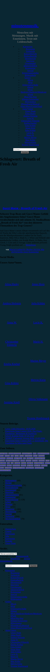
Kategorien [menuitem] (10, 570)
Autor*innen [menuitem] (10, 630)
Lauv (12, 463)
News (7, 507)
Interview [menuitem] (15, 585)
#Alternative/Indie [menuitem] (18, 609)
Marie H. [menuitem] (14, 657)
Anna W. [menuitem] (14, 640)
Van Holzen (8, 468)
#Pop (30, 82)
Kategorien (27, 46)
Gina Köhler (30, 125)
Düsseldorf (9, 458)
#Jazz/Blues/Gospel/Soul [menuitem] (21, 628)
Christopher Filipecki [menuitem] (20, 642)
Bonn (12, 456)
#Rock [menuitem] (13, 604)
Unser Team (30, 111)
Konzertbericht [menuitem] (17, 578)
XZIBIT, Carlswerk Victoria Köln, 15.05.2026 (25, 438)
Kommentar (30, 68)
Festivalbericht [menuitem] (17, 580)
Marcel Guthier (16, 249)
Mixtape (8, 504)
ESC (24, 458)
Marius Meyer (30, 137)
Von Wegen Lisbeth (19, 468)
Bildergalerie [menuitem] (16, 599)
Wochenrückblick (12, 519)
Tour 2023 (37, 465)
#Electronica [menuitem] (16, 623)
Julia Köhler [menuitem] (16, 652)
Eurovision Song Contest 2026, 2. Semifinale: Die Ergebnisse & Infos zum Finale (26, 442)
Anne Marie (4, 453)
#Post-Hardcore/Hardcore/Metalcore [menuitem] (26, 613)
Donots (35, 456)
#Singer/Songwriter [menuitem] (19, 621)
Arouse (27, 559)
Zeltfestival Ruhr (5, 470)
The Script (30, 465)
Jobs (7, 536)
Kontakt (8, 541)
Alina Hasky (30, 113)
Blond (2, 456)
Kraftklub (3, 463)
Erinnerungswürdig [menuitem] (19, 597)
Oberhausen (16, 465)
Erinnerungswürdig (30, 73)
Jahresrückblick (30, 66)
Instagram (41, 461)
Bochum (7, 456)
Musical (47, 463)
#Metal (30, 87)
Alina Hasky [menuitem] (16, 635)
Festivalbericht (30, 56)
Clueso (21, 456)
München (3, 465)
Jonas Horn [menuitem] (15, 649)
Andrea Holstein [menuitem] (18, 637)
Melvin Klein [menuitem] (16, 664)
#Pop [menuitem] (13, 606)
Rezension (30, 49)
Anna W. (30, 118)
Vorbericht (30, 51)
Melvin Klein (30, 142)
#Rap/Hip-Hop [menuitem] (17, 618)
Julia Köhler (30, 130)
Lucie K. (30, 133)
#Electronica (30, 102)
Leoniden (17, 463)
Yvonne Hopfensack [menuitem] (19, 666)
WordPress (15, 559)
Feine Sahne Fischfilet (12, 461)
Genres (28, 78)
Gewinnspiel (30, 63)
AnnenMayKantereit (14, 453)
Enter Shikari (18, 458)
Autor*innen (27, 109)
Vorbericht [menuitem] (15, 575)
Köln (8, 463)
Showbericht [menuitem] (16, 582)
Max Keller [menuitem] (15, 661)
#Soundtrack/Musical (30, 104)
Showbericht (30, 58)
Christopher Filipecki (30, 121)
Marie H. (30, 135)
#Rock (30, 80)
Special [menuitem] (14, 594)
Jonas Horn (30, 128)
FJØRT (22, 461)
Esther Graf (30, 458)
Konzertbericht (30, 54)
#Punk (30, 94)
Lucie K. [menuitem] (14, 654)
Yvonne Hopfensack (30, 145)
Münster (9, 465)
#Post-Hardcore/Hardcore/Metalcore (33, 91)
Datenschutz (10, 529)
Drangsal (3, 458)
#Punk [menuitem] (13, 616)
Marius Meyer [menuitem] (17, 659)
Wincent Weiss (39, 468)
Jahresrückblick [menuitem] (17, 589)
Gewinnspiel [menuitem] (16, 587)
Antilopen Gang (27, 453)
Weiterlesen (31, 245)
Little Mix (30, 463)
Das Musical (28, 456)
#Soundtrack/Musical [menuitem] (20, 625)
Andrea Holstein (30, 116)
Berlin (35, 453)
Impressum (10, 534)
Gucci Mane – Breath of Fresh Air (25, 208)
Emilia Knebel (30, 123)
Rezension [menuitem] (15, 573)
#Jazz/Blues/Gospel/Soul (31, 106)
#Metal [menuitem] (14, 611)
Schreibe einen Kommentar (27, 252)
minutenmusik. (25, 25)
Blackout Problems (43, 453)
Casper (16, 456)
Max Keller (30, 140)
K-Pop (47, 461)
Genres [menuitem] (8, 601)
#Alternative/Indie (30, 85)
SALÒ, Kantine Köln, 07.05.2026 (19, 436)
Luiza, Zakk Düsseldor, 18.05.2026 (20, 429)
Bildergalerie (30, 75)
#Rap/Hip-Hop (30, 97)
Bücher (8, 483)
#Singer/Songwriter (30, 99)
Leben (8, 502)
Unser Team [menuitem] (16, 633)
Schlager (23, 465)
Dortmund (41, 456)
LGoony (23, 463)
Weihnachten (30, 468)
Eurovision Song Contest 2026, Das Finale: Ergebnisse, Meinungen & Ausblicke (23, 432)
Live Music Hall (39, 463)
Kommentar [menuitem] (16, 592)
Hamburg (28, 461)
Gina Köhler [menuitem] (16, 647)
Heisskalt (35, 461)
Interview (30, 61)
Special (30, 70)
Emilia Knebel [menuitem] (17, 645)
